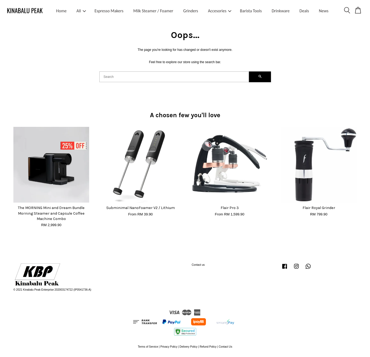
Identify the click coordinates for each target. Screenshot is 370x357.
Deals (304, 10)
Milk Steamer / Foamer (153, 10)
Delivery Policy (189, 346)
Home (61, 10)
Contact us (198, 264)
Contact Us (225, 346)
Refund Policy (208, 346)
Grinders (190, 10)
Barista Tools (251, 10)
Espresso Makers (109, 10)
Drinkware (281, 10)
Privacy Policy (168, 346)
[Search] (174, 76)
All (81, 10)
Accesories (220, 10)
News (324, 10)
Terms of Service (148, 346)
